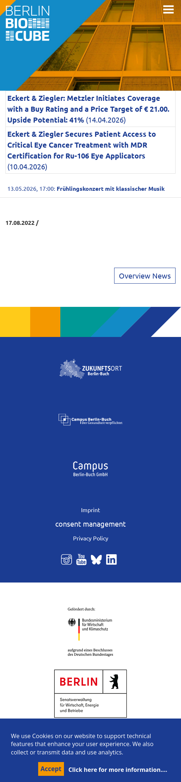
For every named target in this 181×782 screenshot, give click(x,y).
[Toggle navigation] (168, 9)
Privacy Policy (90, 538)
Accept (51, 769)
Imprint (90, 509)
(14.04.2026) (88, 108)
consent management (90, 523)
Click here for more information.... (117, 770)
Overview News (145, 275)
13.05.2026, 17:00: (86, 188)
